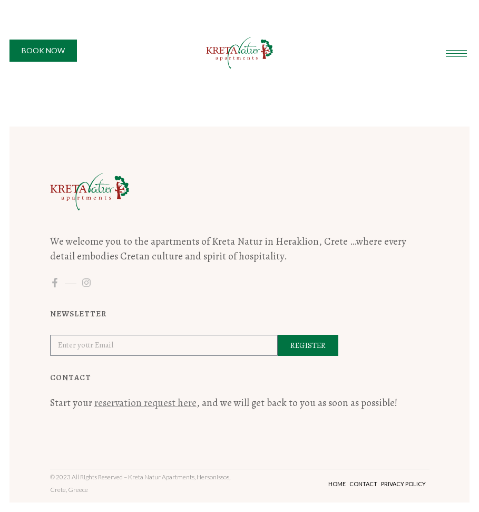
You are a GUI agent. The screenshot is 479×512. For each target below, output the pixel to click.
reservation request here (145, 403)
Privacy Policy (403, 483)
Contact (363, 483)
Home (337, 483)
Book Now (43, 50)
